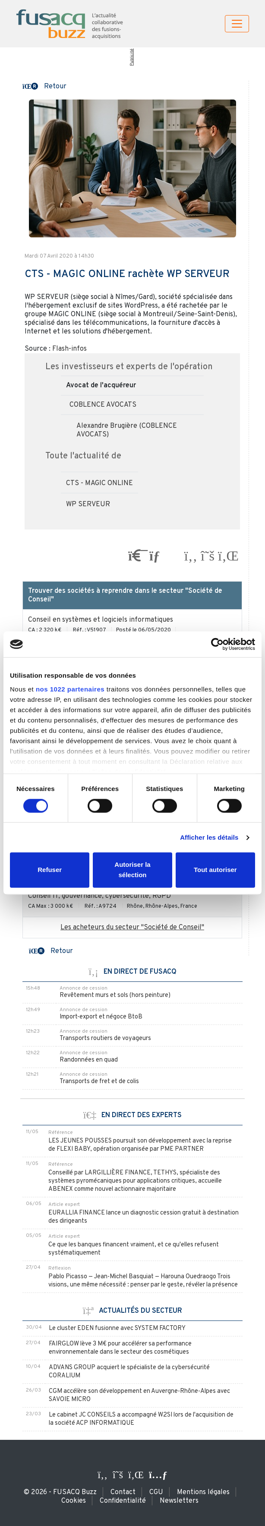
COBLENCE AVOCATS (102, 405)
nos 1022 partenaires (70, 689)
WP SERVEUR (88, 504)
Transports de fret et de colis (99, 1082)
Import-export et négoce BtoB (101, 1017)
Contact (123, 1492)
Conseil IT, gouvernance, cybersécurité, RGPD (99, 896)
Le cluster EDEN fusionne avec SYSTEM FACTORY (117, 1328)
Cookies (73, 1501)
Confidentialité (123, 1501)
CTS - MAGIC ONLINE (99, 483)
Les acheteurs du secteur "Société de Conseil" (132, 927)
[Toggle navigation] (237, 23)
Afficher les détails (209, 837)
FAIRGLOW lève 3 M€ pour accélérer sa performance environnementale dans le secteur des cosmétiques (120, 1348)
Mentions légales (203, 1492)
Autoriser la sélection (132, 870)
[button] (44, 86)
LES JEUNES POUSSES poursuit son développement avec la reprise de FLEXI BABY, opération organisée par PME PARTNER (140, 1145)
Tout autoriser (215, 870)
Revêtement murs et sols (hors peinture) (115, 995)
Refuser (50, 870)
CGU (156, 1492)
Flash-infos (69, 349)
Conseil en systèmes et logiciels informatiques (100, 620)
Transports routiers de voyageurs (105, 1038)
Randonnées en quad (89, 1060)
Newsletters (179, 1501)
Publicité (131, 57)
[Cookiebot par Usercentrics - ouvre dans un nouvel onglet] (217, 644)
